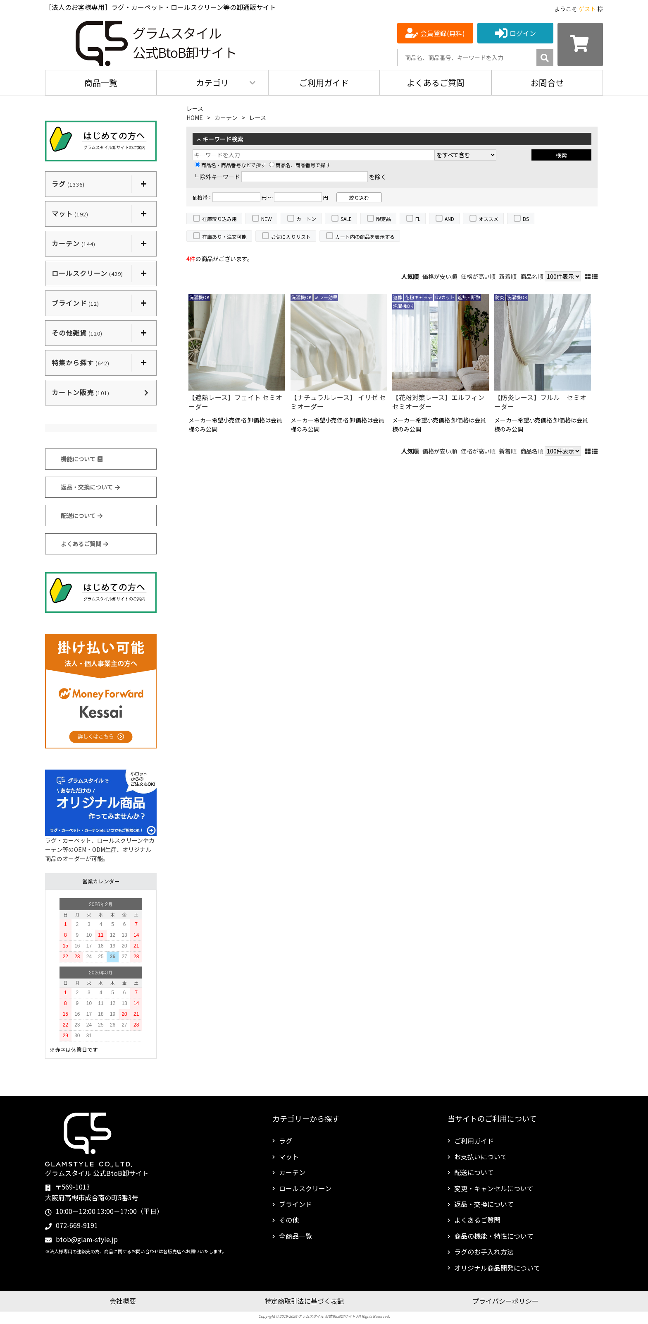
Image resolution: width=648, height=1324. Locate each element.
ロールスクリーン (305, 1188)
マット (289, 1156)
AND (449, 218)
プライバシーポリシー (505, 1301)
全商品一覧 (295, 1236)
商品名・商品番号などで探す (230, 164)
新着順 (508, 276)
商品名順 (531, 276)
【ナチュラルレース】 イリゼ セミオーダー (338, 402)
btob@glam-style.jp (87, 1239)
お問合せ (547, 83)
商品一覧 (100, 83)
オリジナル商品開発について (497, 1268)
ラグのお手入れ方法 (484, 1252)
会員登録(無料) (442, 33)
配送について (81, 515)
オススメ (488, 218)
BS (526, 218)
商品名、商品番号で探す (299, 164)
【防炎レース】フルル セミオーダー (540, 402)
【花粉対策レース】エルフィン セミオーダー (440, 402)
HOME (194, 117)
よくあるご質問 (436, 83)
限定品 (383, 218)
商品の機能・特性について (494, 1236)
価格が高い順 (478, 276)
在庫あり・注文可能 (224, 236)
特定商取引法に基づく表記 (304, 1301)
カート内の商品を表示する (365, 236)
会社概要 (123, 1301)
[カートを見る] (580, 44)
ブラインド (295, 1204)
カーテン (226, 117)
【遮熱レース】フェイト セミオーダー (235, 402)
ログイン (523, 33)
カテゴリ (212, 83)
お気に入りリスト (291, 236)
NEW (266, 218)
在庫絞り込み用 (219, 218)
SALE (346, 218)
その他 (289, 1220)
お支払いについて (480, 1156)
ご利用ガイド (324, 83)
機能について (81, 459)
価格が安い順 (439, 276)
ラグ (285, 1141)
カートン (306, 218)
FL (417, 218)
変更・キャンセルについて (494, 1188)
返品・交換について (90, 487)
